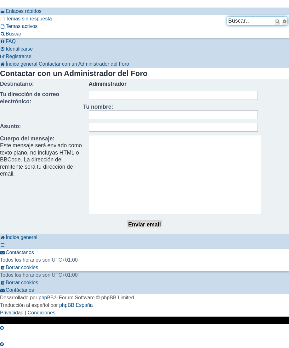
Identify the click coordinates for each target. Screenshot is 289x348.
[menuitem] (26, 19)
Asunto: (10, 126)
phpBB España (76, 305)
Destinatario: (17, 84)
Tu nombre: (98, 107)
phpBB (46, 297)
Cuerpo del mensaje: (27, 138)
